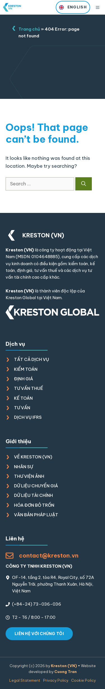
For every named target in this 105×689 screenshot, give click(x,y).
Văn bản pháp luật (36, 514)
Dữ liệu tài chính (33, 495)
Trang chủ (29, 29)
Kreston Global (21, 297)
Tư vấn (22, 407)
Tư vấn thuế (28, 388)
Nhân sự (23, 466)
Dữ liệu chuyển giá (36, 485)
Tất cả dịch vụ (31, 359)
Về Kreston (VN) (33, 457)
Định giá (23, 378)
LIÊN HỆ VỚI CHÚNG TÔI (39, 633)
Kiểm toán (26, 369)
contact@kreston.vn (48, 555)
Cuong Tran (65, 671)
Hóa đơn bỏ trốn (34, 505)
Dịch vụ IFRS (28, 417)
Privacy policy (55, 680)
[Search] (83, 184)
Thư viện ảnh (29, 476)
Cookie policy (83, 680)
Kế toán (23, 398)
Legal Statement (24, 680)
